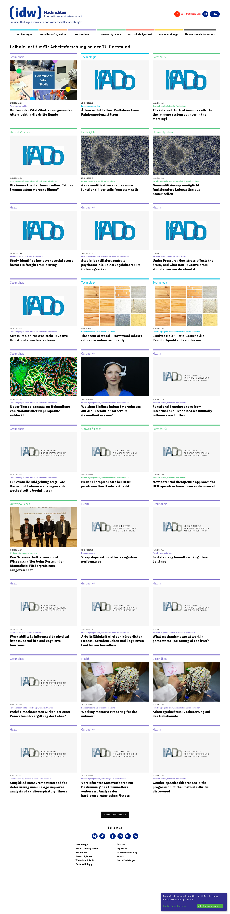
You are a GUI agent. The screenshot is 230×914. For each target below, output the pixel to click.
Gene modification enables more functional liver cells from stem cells (110, 187)
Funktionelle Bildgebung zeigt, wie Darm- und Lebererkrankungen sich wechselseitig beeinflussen (37, 486)
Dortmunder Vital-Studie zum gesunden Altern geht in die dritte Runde (41, 112)
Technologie (24, 35)
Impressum (122, 848)
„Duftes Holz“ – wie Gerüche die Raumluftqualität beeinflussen (178, 338)
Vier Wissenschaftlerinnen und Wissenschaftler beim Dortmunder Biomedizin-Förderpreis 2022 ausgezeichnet (37, 564)
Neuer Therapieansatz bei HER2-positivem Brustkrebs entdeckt (106, 484)
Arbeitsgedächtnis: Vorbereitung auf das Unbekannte (181, 714)
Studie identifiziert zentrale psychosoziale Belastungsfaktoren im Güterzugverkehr (110, 265)
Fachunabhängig (169, 35)
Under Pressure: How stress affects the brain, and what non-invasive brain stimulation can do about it (183, 265)
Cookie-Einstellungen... (174, 905)
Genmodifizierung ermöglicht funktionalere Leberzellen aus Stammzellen (176, 189)
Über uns (121, 844)
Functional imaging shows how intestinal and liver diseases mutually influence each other (182, 411)
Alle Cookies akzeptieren (210, 905)
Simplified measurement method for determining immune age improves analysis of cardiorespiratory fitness (38, 787)
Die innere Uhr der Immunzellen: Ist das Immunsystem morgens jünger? (41, 187)
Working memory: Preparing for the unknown (109, 714)
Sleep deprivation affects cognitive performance (109, 559)
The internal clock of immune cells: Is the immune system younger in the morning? (182, 114)
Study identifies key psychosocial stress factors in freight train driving (41, 262)
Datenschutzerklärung (127, 852)
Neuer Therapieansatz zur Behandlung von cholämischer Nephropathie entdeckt (40, 411)
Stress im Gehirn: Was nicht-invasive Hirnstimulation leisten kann (39, 338)
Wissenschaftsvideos (200, 35)
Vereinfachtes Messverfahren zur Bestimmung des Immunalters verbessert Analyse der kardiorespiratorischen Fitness (107, 789)
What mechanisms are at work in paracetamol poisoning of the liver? (181, 638)
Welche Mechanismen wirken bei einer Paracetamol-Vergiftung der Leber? (40, 714)
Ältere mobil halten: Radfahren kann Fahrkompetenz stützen (110, 112)
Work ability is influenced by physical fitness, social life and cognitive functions (39, 641)
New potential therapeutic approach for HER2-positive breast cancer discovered (184, 484)
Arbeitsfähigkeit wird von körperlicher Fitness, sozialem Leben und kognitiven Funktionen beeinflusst (112, 641)
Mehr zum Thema (115, 814)
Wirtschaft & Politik (140, 35)
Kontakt (120, 856)
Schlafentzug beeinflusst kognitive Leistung (180, 559)
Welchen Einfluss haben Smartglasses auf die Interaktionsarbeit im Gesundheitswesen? (111, 411)
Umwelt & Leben (111, 35)
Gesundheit (82, 35)
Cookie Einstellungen (126, 860)
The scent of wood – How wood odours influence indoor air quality (111, 338)
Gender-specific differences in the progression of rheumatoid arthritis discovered (181, 787)
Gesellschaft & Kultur (53, 35)
